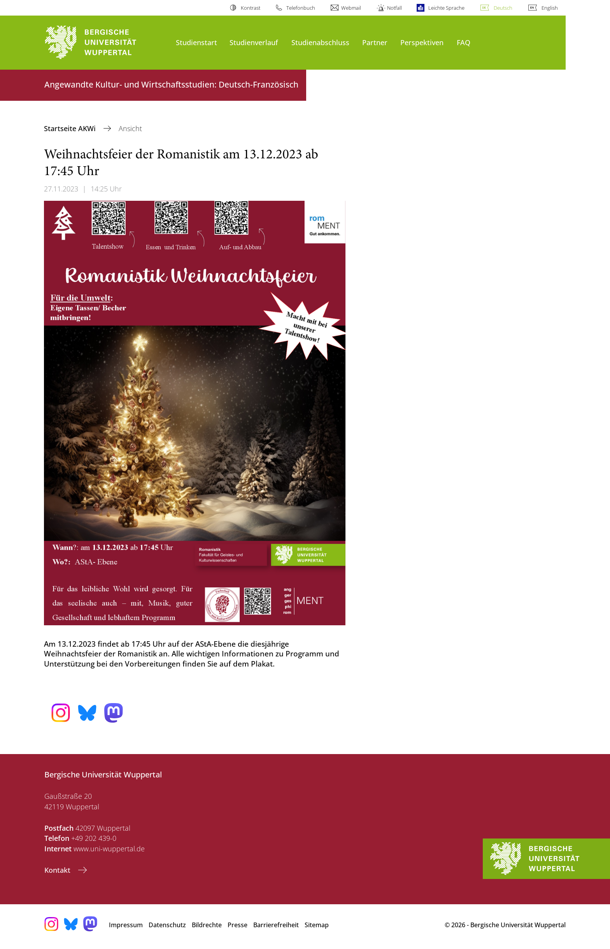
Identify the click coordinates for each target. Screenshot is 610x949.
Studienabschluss (320, 42)
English (550, 7)
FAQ (463, 42)
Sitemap (317, 925)
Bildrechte (207, 925)
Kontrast (250, 7)
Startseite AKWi (71, 128)
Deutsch (503, 7)
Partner (374, 42)
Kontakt (58, 870)
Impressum (126, 925)
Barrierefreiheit (276, 925)
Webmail (351, 7)
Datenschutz (167, 925)
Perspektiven (421, 42)
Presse (237, 925)
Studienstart (196, 42)
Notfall (394, 7)
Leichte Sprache (446, 7)
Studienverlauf (254, 42)
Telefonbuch (300, 7)
